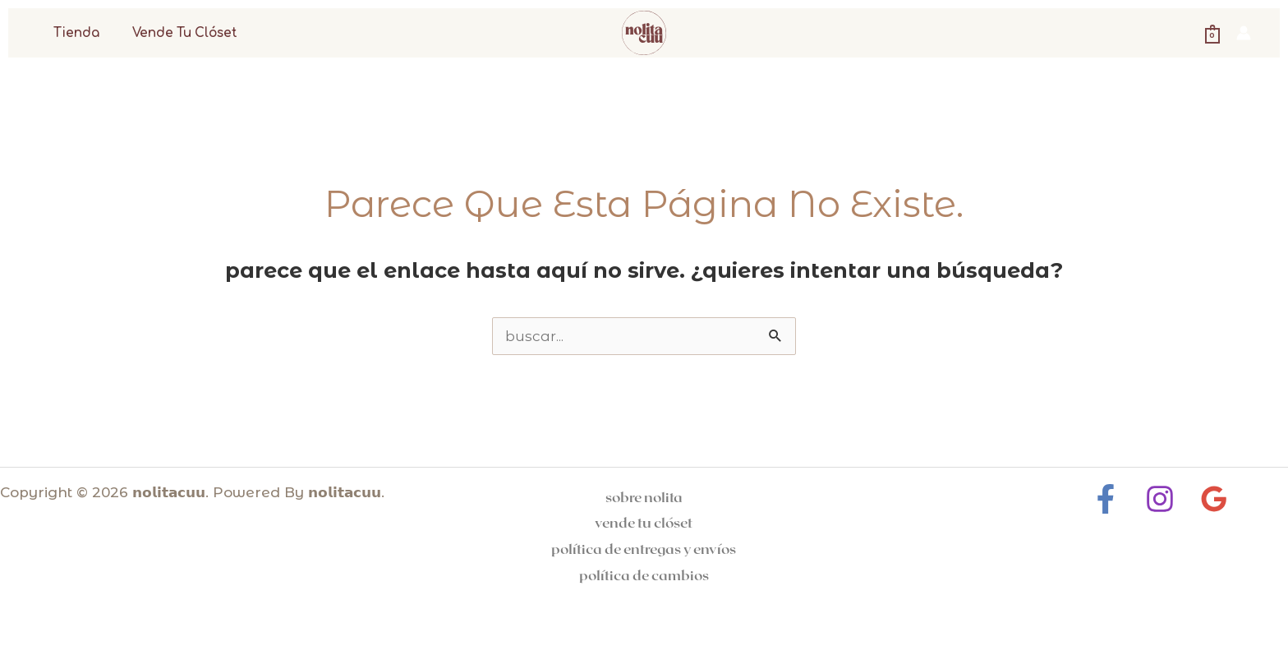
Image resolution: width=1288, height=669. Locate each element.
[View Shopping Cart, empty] (1212, 33)
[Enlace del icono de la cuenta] (1243, 32)
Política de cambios (644, 574)
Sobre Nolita (644, 496)
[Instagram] (1160, 499)
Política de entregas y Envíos (643, 548)
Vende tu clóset (173, 33)
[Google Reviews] (1210, 499)
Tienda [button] (72, 33)
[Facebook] (1110, 499)
